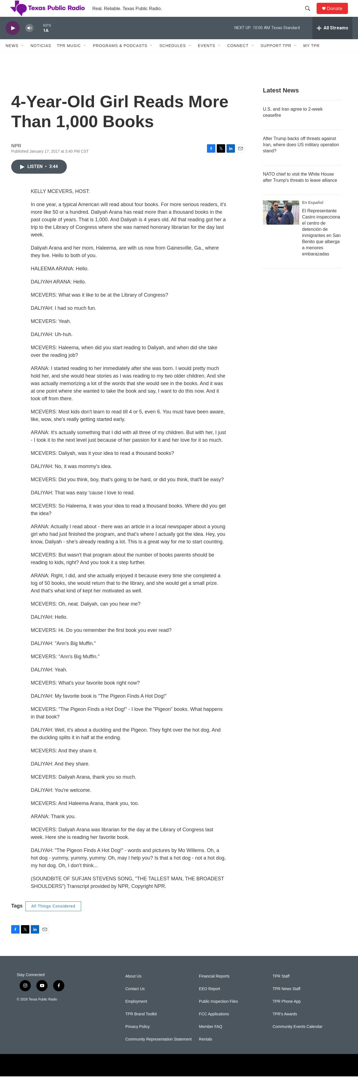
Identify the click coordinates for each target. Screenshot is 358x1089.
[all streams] (332, 40)
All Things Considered (53, 918)
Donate (338, 15)
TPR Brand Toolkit (141, 1027)
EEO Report (209, 1001)
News (12, 58)
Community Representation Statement (158, 1052)
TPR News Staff (286, 1001)
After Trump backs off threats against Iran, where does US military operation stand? (301, 157)
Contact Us (135, 1001)
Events (206, 58)
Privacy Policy (137, 1039)
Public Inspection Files (218, 1014)
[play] (12, 41)
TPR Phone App (287, 1014)
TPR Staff (281, 989)
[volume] (29, 40)
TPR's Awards (285, 1027)
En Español (312, 215)
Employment (136, 1014)
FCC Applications (214, 1027)
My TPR (311, 58)
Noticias (40, 58)
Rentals (205, 1052)
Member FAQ (210, 1039)
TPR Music (69, 58)
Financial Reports (214, 989)
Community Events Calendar (297, 1039)
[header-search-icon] (310, 14)
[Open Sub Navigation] (22, 58)
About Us (133, 989)
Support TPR (276, 58)
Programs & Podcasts (120, 58)
